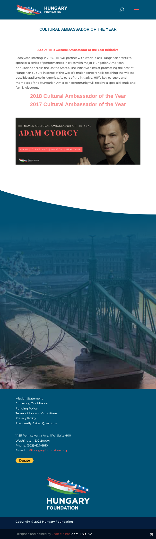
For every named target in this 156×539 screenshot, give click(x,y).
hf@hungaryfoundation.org (46, 450)
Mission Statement (29, 398)
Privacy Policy (26, 418)
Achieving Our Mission (32, 403)
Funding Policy (27, 408)
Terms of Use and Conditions (36, 413)
